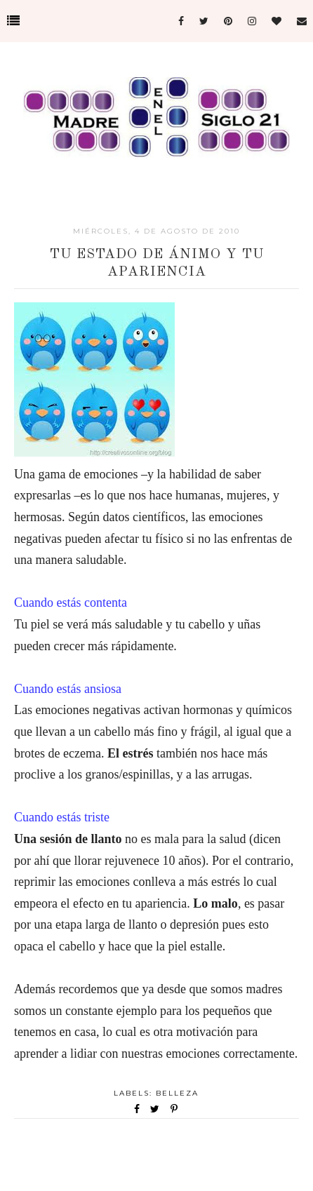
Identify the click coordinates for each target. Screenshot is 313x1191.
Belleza (177, 1093)
